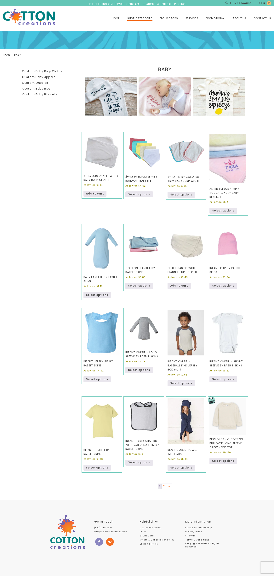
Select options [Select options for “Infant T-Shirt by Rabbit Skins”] (97, 468)
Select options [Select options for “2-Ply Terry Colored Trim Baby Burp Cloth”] (181, 195)
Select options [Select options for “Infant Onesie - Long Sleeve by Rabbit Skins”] (139, 370)
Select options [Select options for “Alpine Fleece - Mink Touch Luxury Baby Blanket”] (223, 211)
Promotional (215, 18)
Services (192, 18)
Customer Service (150, 527)
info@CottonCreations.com (110, 532)
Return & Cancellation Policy (157, 540)
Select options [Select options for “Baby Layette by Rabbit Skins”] (97, 295)
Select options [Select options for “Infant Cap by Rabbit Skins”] (223, 286)
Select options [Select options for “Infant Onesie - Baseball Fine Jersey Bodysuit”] (181, 384)
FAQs (143, 532)
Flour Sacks (169, 18)
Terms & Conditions (197, 540)
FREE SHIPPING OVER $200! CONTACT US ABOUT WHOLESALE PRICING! (137, 4)
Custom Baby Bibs (36, 88)
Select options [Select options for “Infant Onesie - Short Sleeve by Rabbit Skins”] (223, 379)
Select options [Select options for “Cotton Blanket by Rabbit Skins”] (139, 286)
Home (116, 18)
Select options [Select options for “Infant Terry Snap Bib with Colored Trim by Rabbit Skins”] (139, 463)
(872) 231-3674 (103, 527)
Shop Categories (139, 18)
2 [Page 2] (164, 487)
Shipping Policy (149, 544)
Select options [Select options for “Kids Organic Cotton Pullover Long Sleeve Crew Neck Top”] (223, 461)
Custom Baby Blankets (39, 94)
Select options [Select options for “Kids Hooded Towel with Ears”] (181, 468)
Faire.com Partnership (198, 527)
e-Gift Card (147, 536)
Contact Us (262, 18)
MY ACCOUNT (242, 3)
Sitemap (190, 536)
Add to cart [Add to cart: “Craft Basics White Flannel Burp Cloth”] (179, 286)
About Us (239, 18)
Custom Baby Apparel (39, 77)
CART (262, 3)
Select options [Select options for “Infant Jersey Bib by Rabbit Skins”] (97, 379)
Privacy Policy (193, 532)
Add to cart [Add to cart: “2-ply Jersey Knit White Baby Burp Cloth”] (95, 194)
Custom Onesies (35, 83)
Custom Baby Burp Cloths (42, 71)
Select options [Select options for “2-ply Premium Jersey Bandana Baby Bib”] (139, 194)
